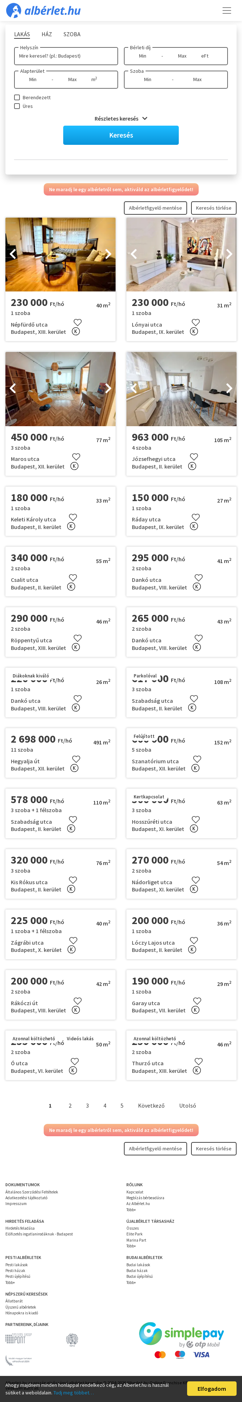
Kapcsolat (134, 1192)
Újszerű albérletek (20, 1307)
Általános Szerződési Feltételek (31, 1192)
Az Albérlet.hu (138, 1203)
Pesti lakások (16, 1264)
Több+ (131, 1209)
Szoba (137, 71)
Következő (151, 1105)
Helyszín (29, 47)
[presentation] (12, 254)
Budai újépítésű (139, 1276)
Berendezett (37, 97)
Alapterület (32, 71)
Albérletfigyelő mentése (155, 208)
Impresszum (16, 1203)
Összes (132, 1228)
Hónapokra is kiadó (21, 1312)
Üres (28, 106)
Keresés (121, 134)
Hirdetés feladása (20, 1228)
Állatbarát (14, 1301)
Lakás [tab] (22, 34)
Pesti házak (15, 1270)
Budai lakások (138, 1264)
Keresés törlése (214, 208)
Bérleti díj (140, 47)
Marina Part (136, 1240)
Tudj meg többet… (73, 1392)
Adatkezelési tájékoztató (26, 1197)
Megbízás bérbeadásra (145, 1197)
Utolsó (187, 1105)
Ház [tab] (47, 34)
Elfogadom (212, 1388)
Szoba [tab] (72, 34)
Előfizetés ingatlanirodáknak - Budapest (39, 1234)
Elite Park (134, 1234)
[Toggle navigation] (227, 10)
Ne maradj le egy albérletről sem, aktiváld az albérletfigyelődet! (121, 189)
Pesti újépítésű (17, 1276)
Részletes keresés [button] (121, 118)
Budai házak (137, 1270)
